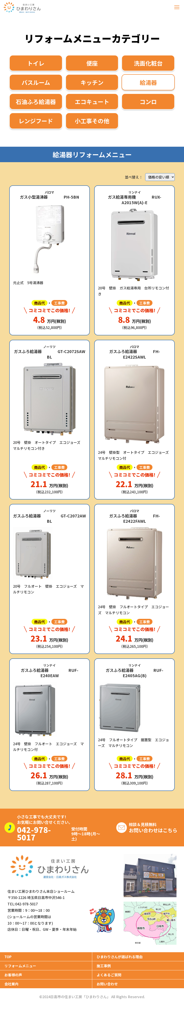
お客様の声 (13, 974)
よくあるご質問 (109, 974)
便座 (92, 63)
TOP (7, 956)
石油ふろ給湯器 (36, 101)
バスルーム (36, 82)
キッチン (92, 82)
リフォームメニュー (20, 965)
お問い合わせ (107, 983)
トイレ (35, 63)
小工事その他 (92, 121)
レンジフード (36, 121)
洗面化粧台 (148, 63)
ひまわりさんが (120, 956)
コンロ (148, 101)
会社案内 (11, 983)
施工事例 (104, 965)
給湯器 (148, 82)
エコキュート (92, 101)
